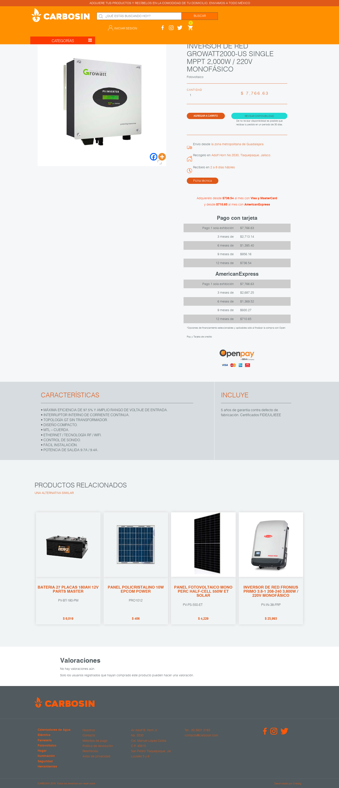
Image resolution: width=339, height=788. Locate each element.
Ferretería (45, 740)
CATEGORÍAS (71, 30)
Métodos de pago (95, 740)
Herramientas (47, 766)
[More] (162, 157)
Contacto (89, 735)
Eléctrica (44, 735)
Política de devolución (98, 746)
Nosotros (89, 730)
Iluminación (46, 756)
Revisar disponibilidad (259, 115)
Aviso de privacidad (96, 756)
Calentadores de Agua (54, 730)
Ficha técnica (202, 180)
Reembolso (90, 751)
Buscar (200, 16)
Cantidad (194, 89)
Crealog (297, 783)
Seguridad (45, 761)
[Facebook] (153, 157)
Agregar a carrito (205, 115)
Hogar (42, 751)
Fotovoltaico (47, 745)
